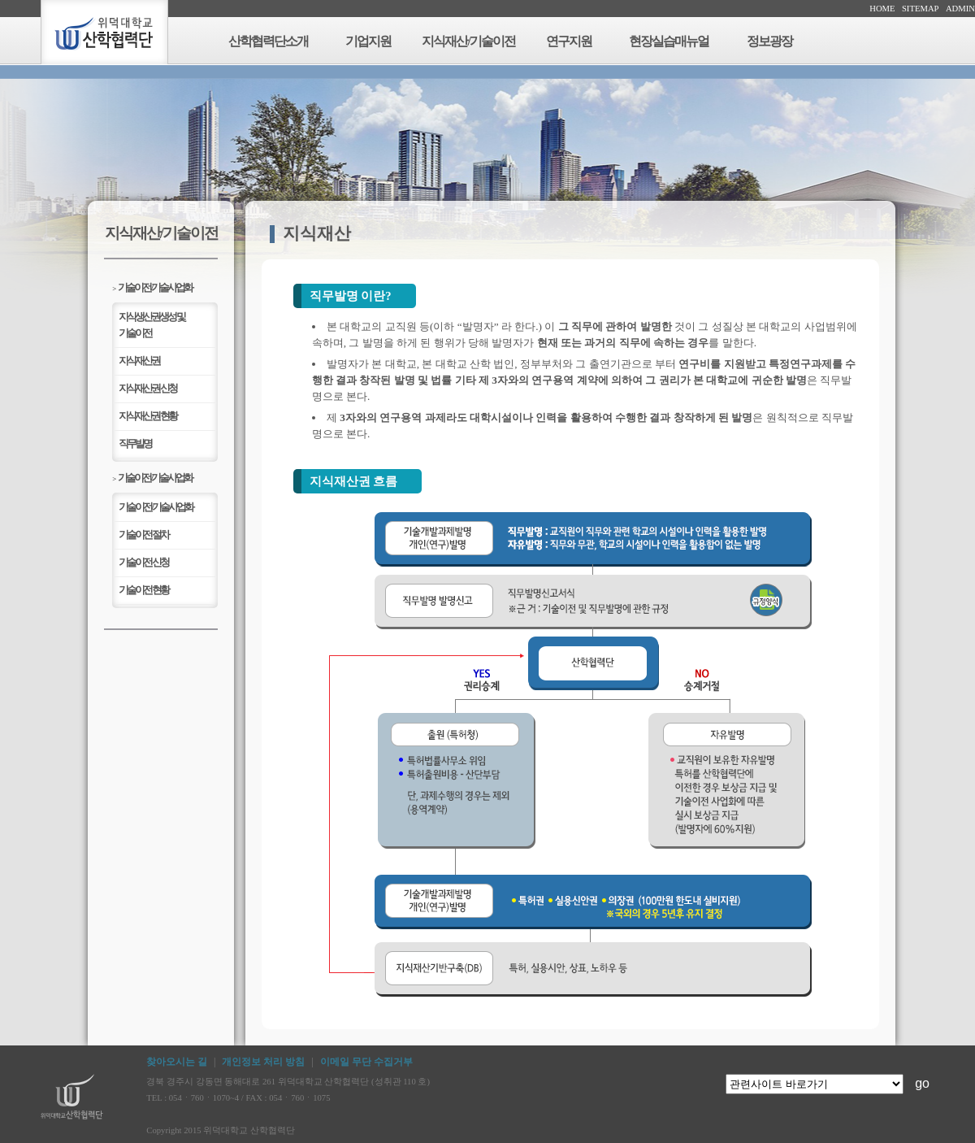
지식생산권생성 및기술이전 (151, 325)
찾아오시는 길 (176, 1061)
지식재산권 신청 (147, 388)
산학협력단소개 (268, 41)
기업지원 (368, 41)
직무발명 (135, 443)
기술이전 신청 (143, 562)
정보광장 (769, 41)
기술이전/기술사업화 (152, 287)
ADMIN (960, 8)
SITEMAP (920, 8)
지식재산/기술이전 (468, 41)
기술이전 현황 (143, 590)
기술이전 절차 (143, 534)
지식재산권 (139, 360)
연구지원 (569, 41)
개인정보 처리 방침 (263, 1061)
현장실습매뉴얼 (668, 41)
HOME (882, 8)
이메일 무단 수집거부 (366, 1061)
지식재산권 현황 (147, 416)
